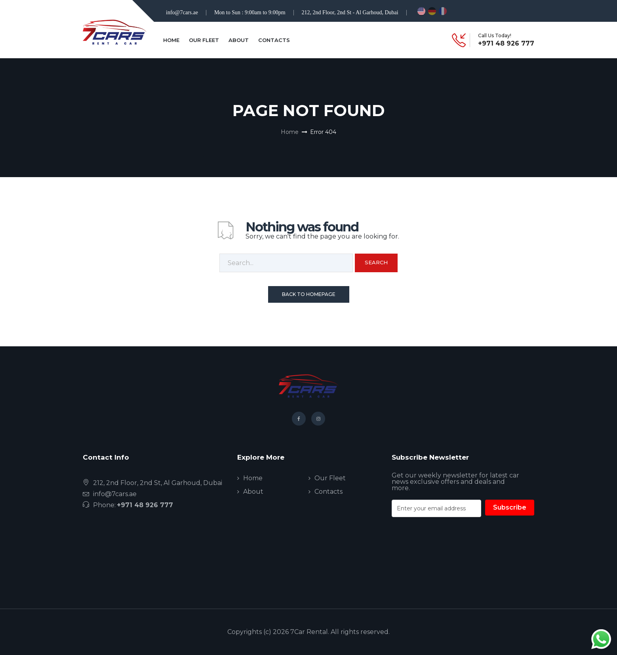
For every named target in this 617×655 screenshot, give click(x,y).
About (239, 40)
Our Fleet (204, 40)
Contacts (274, 40)
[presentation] (452, 557)
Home (171, 40)
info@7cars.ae (182, 12)
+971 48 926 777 (506, 43)
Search (376, 262)
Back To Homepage (308, 294)
